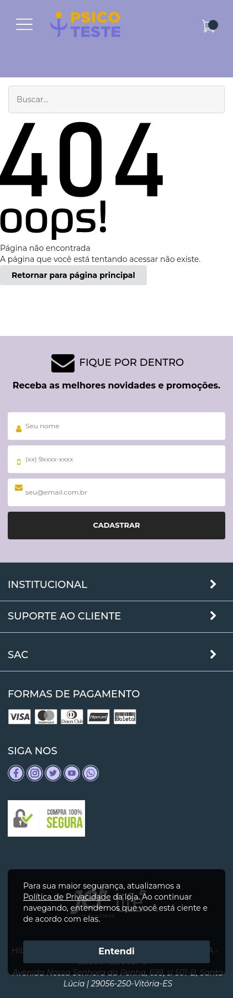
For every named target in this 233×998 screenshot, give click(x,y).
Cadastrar (116, 525)
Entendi (116, 951)
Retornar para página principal (73, 275)
